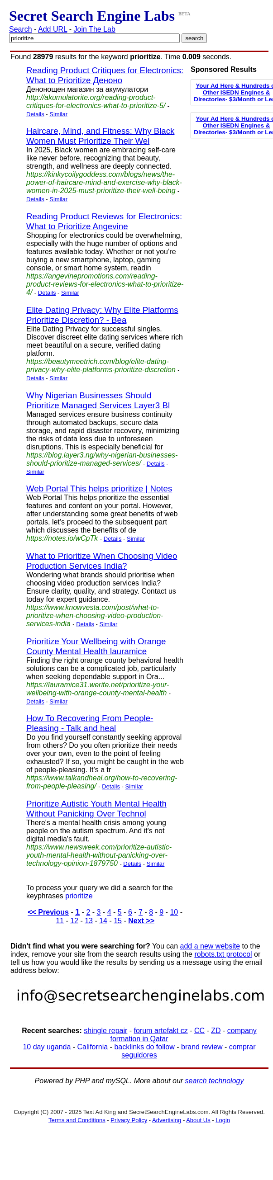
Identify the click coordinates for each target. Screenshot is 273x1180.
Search (20, 29)
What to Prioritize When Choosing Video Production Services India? (101, 561)
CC (199, 1030)
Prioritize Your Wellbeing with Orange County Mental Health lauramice (96, 646)
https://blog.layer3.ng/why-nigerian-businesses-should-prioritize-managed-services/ (101, 459)
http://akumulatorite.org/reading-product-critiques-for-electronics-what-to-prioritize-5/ (95, 101)
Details (35, 114)
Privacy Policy (128, 1120)
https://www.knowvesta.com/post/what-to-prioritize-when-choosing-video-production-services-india (94, 616)
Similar (58, 114)
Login (223, 1120)
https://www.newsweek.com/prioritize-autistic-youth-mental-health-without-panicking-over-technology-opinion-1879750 (99, 855)
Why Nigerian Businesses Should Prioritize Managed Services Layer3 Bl (98, 400)
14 (103, 921)
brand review (202, 1047)
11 (60, 921)
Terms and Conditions (76, 1120)
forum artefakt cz (161, 1030)
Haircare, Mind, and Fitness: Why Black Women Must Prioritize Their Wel (100, 136)
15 (118, 921)
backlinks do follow (144, 1047)
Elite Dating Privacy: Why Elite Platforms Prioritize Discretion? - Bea (102, 315)
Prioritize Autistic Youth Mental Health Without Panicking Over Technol (96, 808)
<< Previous (48, 912)
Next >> (141, 921)
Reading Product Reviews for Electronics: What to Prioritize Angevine (104, 221)
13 (89, 921)
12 (74, 921)
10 (174, 912)
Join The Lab (94, 29)
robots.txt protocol (223, 954)
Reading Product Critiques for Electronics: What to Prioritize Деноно (104, 75)
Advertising (166, 1120)
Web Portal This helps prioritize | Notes (99, 488)
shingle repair (105, 1030)
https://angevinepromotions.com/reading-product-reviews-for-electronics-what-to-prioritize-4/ (104, 284)
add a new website (210, 946)
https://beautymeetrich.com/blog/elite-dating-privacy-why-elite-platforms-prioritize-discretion (101, 365)
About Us (198, 1120)
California (92, 1047)
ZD (215, 1030)
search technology (214, 1081)
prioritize (78, 896)
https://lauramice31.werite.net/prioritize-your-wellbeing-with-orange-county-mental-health (97, 689)
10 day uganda (47, 1047)
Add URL (52, 29)
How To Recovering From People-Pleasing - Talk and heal (89, 723)
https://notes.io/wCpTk (62, 538)
